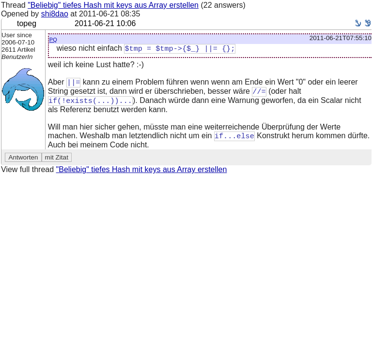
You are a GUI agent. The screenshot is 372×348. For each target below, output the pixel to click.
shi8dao (54, 14)
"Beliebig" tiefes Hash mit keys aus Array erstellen (113, 5)
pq (53, 39)
